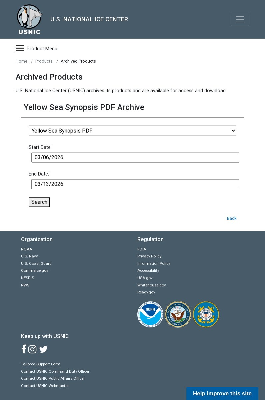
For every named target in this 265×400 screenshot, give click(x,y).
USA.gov (145, 277)
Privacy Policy (149, 256)
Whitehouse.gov (151, 285)
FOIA (141, 249)
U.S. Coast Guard (36, 263)
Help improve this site (222, 393)
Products (44, 61)
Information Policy (153, 263)
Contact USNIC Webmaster (45, 385)
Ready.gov (146, 292)
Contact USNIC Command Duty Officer (55, 371)
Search (39, 202)
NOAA (26, 249)
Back (231, 218)
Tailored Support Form (40, 364)
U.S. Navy (29, 256)
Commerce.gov (34, 270)
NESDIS (27, 277)
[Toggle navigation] (240, 19)
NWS (25, 285)
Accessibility (148, 270)
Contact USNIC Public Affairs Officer (53, 378)
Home (21, 61)
